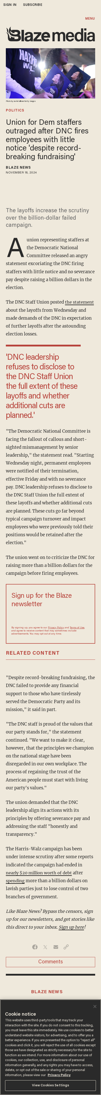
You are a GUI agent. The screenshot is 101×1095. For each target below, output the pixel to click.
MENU (90, 18)
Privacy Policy (56, 628)
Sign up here (72, 927)
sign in (9, 5)
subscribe (32, 5)
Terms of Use (77, 628)
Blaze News (18, 168)
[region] (50, 1047)
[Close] (94, 1006)
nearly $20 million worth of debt (40, 873)
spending (15, 881)
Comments (50, 962)
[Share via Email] (55, 947)
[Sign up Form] (50, 616)
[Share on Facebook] (35, 947)
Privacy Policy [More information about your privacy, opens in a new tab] (59, 1075)
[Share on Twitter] (45, 947)
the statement (79, 302)
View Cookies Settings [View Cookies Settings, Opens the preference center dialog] (50, 1085)
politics (15, 111)
